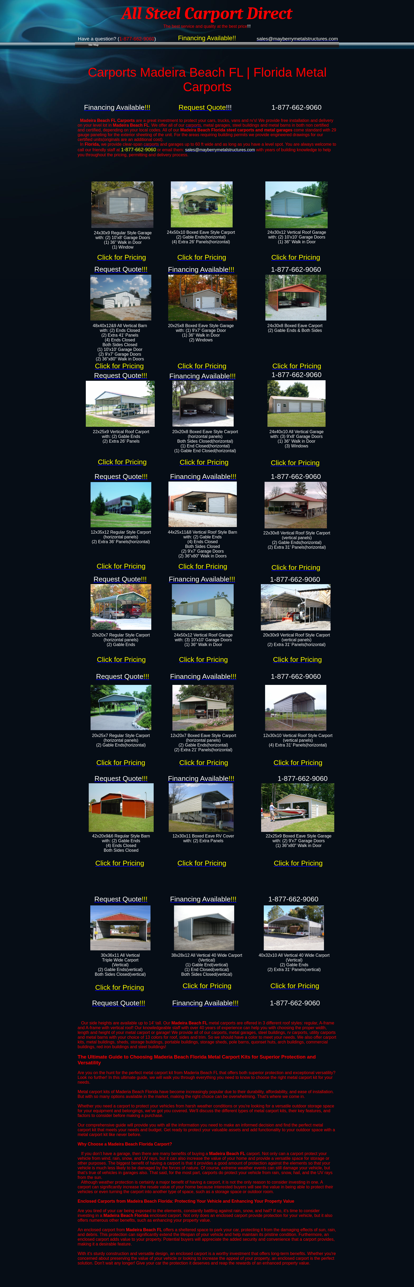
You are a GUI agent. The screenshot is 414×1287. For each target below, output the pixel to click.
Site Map (93, 44)
